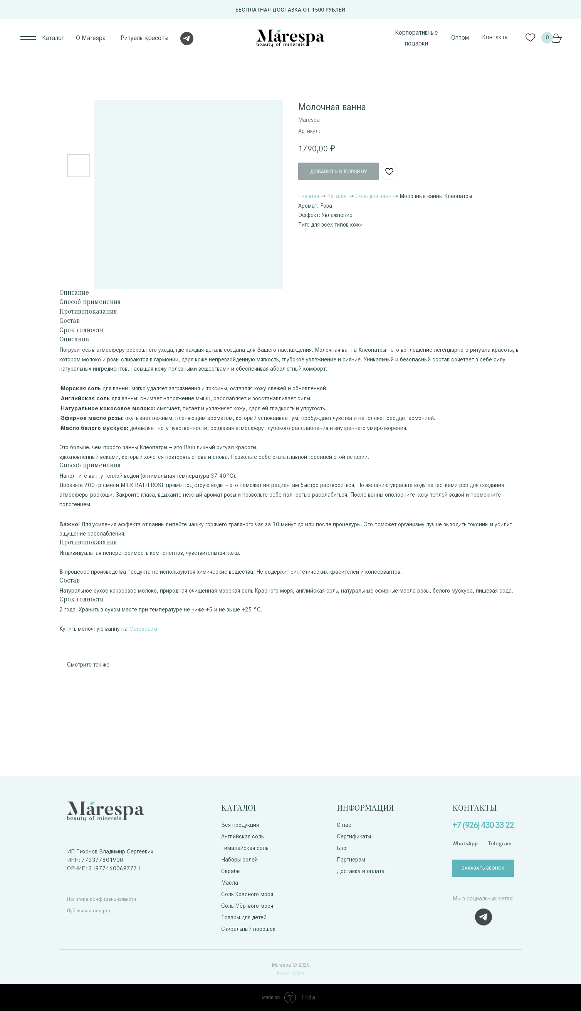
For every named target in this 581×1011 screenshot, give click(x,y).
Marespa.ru (143, 628)
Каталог (337, 196)
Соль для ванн (373, 196)
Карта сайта (290, 973)
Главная (308, 196)
